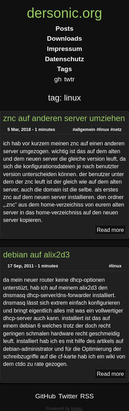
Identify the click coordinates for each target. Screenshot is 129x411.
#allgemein (84, 129)
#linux (102, 129)
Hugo (76, 408)
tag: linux (64, 97)
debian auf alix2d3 (36, 254)
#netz (115, 129)
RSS (87, 396)
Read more (110, 230)
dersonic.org (64, 13)
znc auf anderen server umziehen (64, 118)
